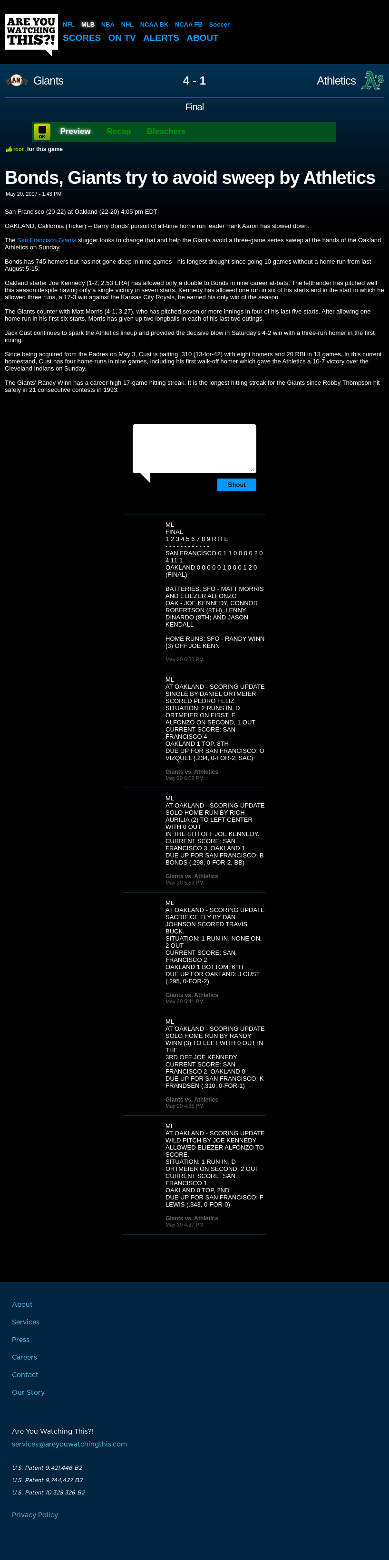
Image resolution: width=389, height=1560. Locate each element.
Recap (119, 131)
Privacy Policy (35, 1515)
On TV (122, 38)
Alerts (161, 38)
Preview (75, 131)
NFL (69, 24)
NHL (127, 24)
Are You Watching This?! (31, 35)
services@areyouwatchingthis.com (69, 1444)
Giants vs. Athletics (191, 772)
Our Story (28, 1392)
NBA (108, 24)
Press (20, 1340)
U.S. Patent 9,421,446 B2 (47, 1468)
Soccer (219, 24)
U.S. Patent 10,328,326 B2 (48, 1492)
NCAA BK (154, 24)
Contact (25, 1375)
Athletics (336, 80)
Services (25, 1322)
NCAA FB (189, 24)
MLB (88, 24)
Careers (24, 1357)
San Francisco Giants (46, 240)
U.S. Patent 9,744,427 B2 (47, 1480)
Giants (48, 80)
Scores (82, 38)
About (202, 38)
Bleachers (166, 131)
